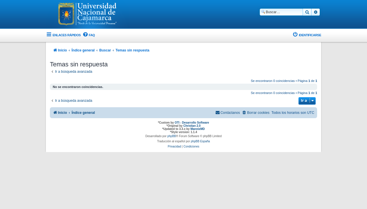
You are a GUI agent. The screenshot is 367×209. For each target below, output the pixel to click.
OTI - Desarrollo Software (192, 122)
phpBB (171, 136)
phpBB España (200, 141)
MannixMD (197, 129)
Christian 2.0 (191, 125)
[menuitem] (88, 35)
